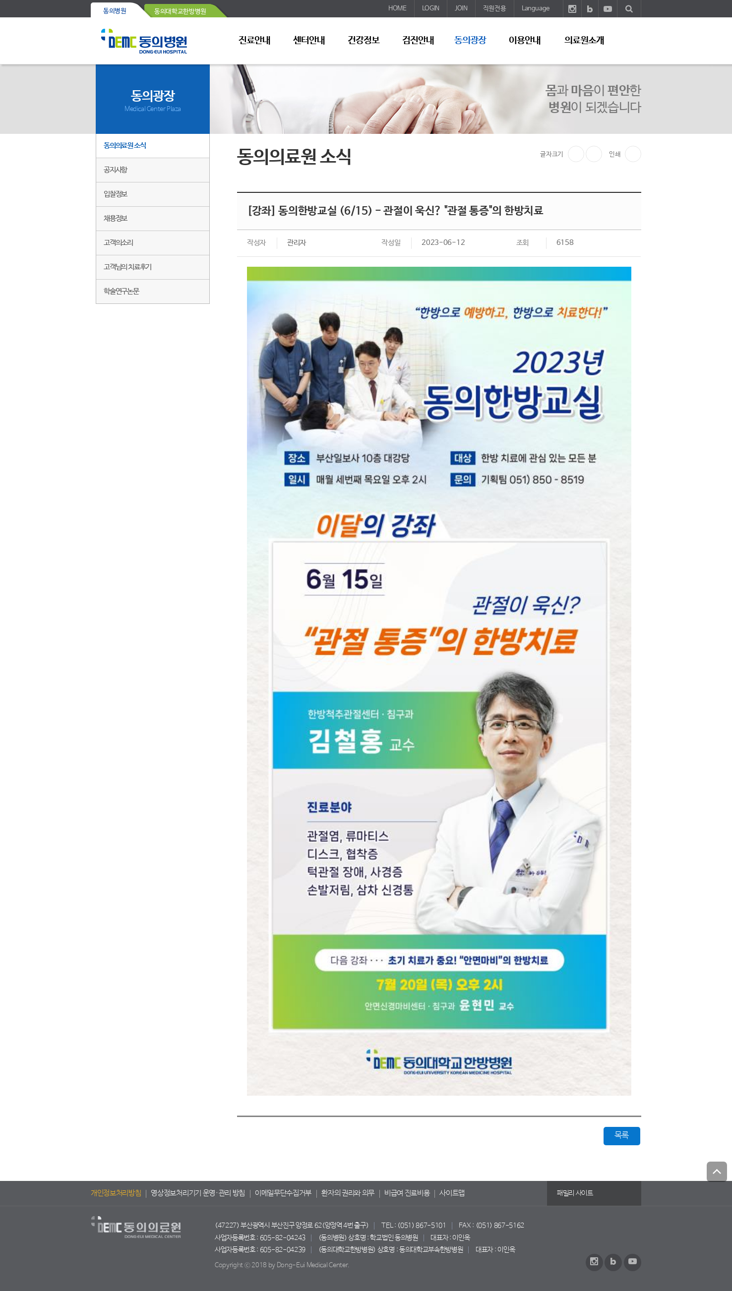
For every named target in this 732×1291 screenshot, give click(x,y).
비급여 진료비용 (406, 1193)
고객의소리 (118, 242)
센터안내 (309, 40)
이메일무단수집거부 (283, 1193)
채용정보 (115, 218)
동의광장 (470, 40)
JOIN (461, 8)
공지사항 (115, 170)
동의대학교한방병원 (180, 11)
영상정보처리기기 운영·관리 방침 (198, 1193)
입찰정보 (115, 194)
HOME (397, 8)
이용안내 (525, 40)
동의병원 (114, 11)
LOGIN (430, 8)
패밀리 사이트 (575, 1193)
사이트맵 (452, 1193)
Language (535, 8)
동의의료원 (153, 40)
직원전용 (494, 8)
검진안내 (418, 40)
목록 (621, 1135)
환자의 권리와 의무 (347, 1193)
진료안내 (254, 40)
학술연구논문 (121, 291)
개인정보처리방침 (116, 1193)
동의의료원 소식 (124, 145)
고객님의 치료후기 (127, 267)
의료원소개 (584, 40)
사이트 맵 (628, 40)
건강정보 (363, 40)
